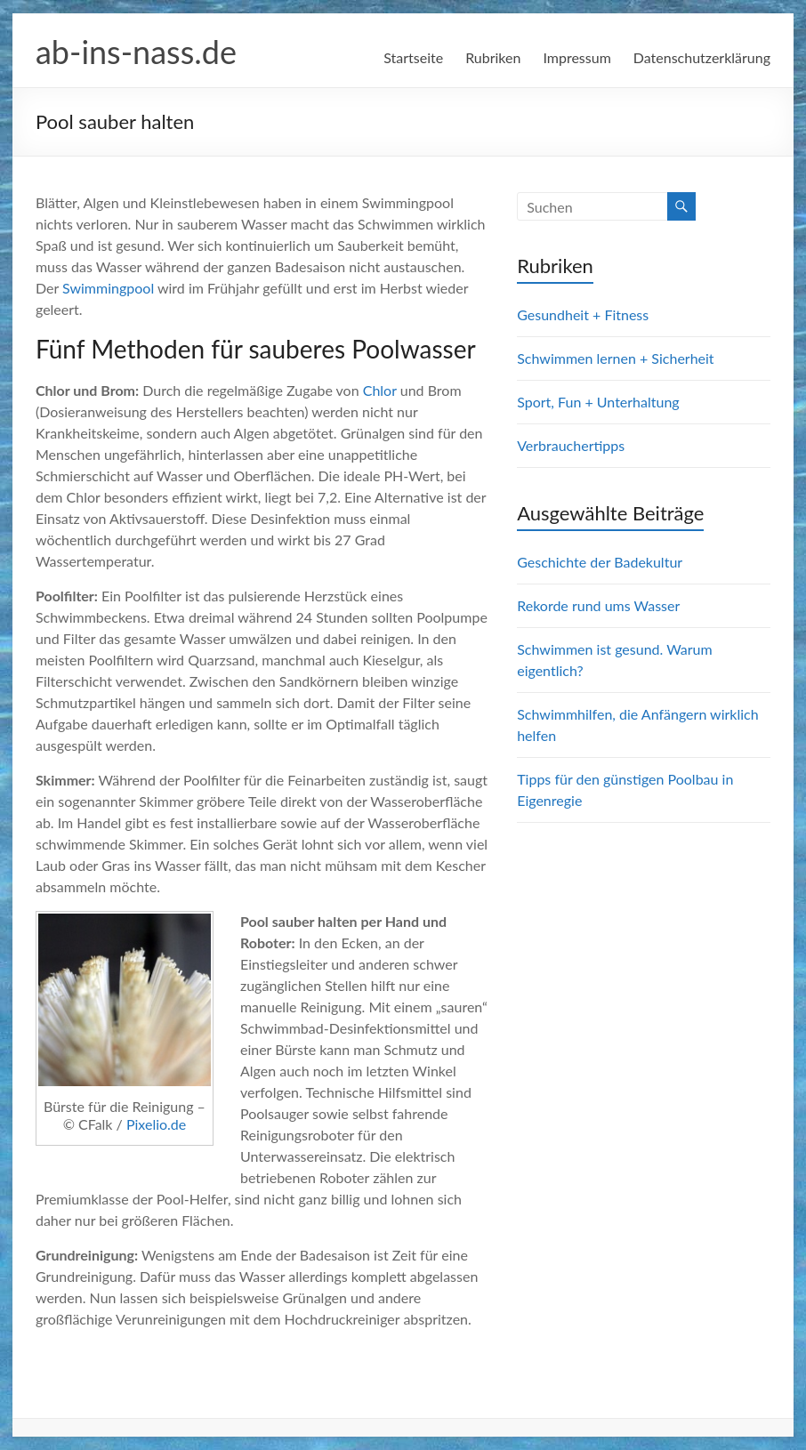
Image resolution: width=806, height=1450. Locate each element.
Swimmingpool (108, 287)
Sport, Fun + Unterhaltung (598, 401)
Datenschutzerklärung (701, 57)
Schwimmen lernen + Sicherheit (615, 358)
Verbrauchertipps (571, 445)
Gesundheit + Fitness (583, 314)
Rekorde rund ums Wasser (598, 605)
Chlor (380, 390)
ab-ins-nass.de (136, 51)
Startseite (413, 57)
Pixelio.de (156, 1124)
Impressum (576, 57)
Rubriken (492, 57)
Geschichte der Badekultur (599, 561)
